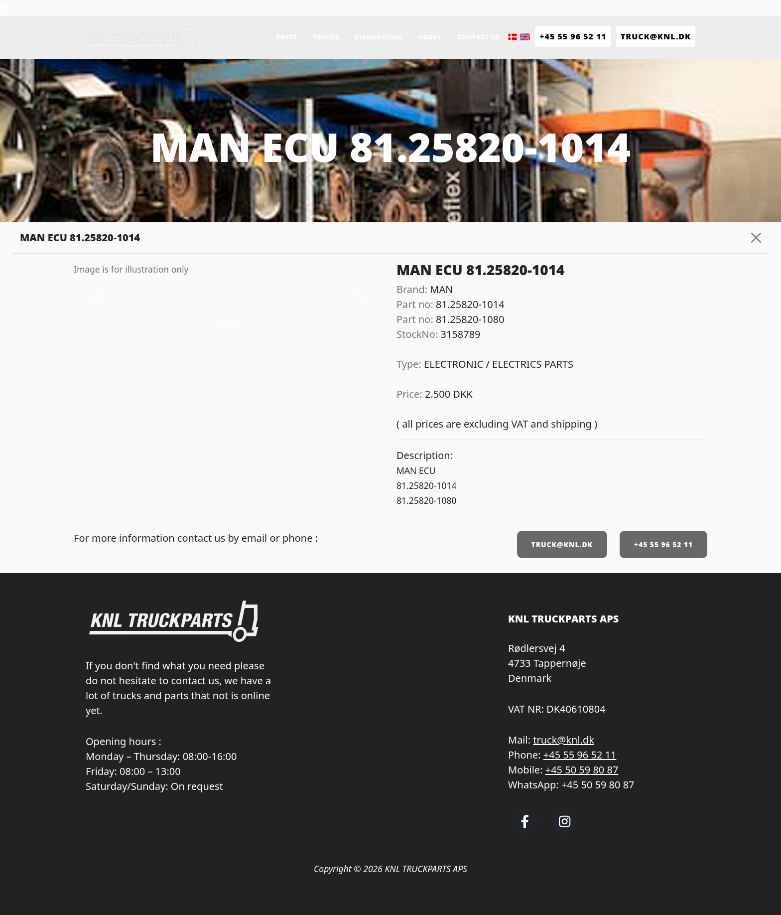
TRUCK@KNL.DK (562, 544)
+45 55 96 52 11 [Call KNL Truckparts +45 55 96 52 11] (573, 36)
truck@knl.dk (563, 740)
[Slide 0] (229, 322)
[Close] (756, 238)
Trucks (326, 37)
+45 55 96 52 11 (663, 544)
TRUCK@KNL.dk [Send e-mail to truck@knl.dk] (656, 36)
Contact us (478, 37)
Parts (286, 37)
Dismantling (378, 37)
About (429, 37)
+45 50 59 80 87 (582, 769)
